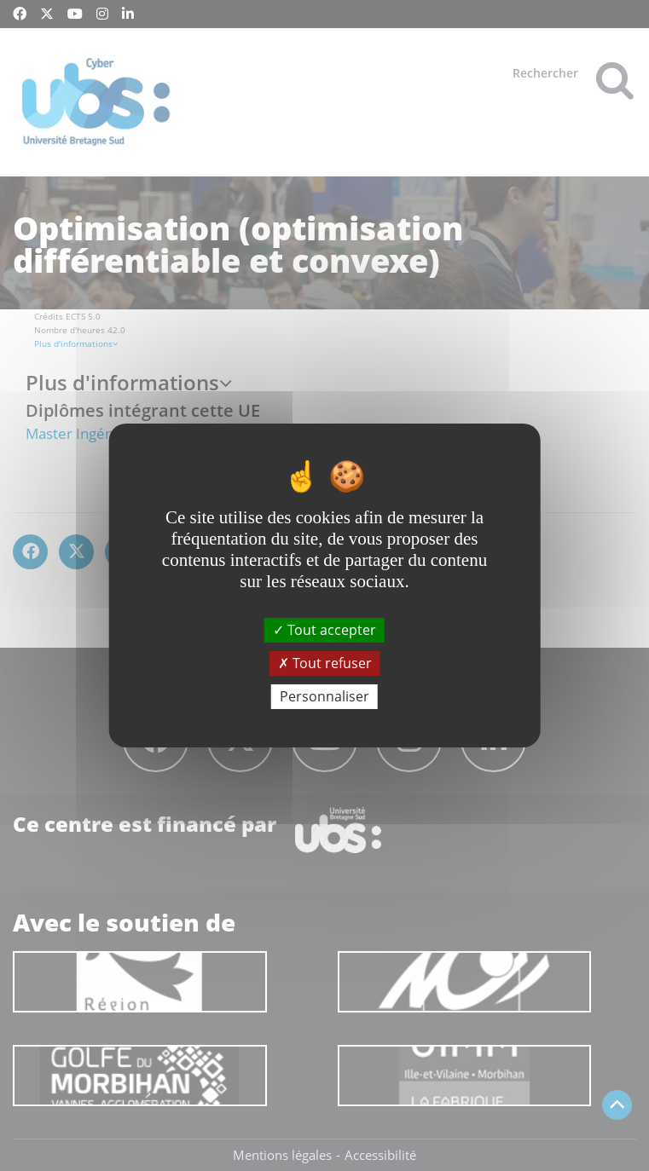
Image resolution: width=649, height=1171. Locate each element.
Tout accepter (324, 629)
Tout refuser (325, 663)
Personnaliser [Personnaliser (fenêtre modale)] (324, 696)
